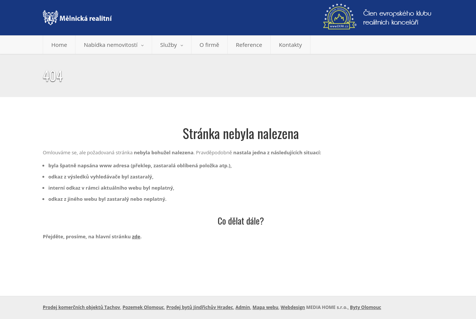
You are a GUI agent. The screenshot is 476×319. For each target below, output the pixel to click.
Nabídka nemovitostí (113, 44)
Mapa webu (265, 307)
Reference (249, 44)
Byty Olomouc (365, 307)
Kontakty (290, 44)
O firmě (209, 44)
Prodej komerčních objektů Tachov (81, 307)
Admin (242, 307)
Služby (171, 44)
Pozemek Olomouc (143, 307)
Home (59, 44)
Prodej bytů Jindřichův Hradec (199, 307)
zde (136, 236)
